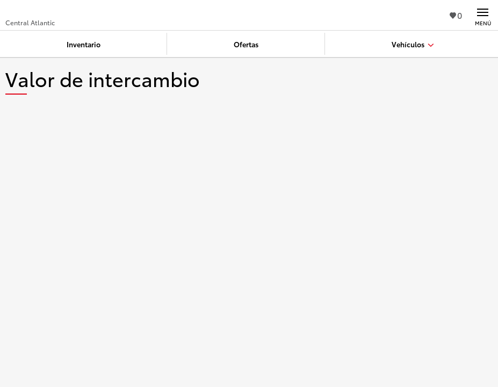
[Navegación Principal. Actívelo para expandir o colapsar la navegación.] (482, 15)
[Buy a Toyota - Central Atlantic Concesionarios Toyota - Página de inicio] (44, 10)
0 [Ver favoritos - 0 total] (456, 15)
